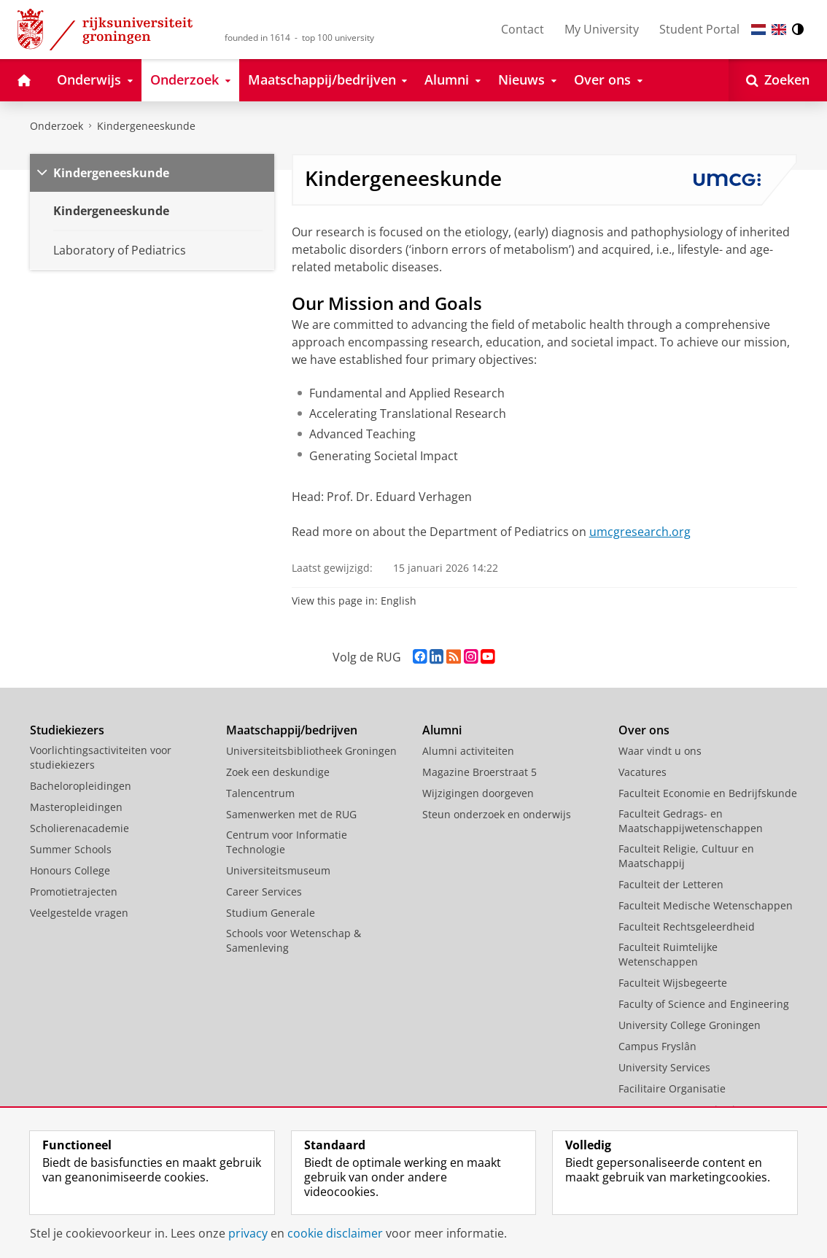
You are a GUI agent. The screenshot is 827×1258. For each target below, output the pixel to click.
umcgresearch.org (640, 532)
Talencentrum (260, 793)
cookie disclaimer (335, 1233)
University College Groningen (689, 1025)
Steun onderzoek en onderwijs (496, 814)
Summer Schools (71, 849)
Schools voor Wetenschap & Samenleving (293, 940)
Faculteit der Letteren (670, 884)
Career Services (264, 891)
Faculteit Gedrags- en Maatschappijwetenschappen (690, 821)
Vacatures (642, 772)
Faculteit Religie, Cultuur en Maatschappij (686, 856)
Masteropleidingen (76, 807)
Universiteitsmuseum (278, 870)
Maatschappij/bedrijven (291, 730)
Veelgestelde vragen (79, 913)
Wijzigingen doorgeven (478, 793)
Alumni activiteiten (468, 751)
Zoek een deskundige (278, 772)
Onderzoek (56, 126)
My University (601, 29)
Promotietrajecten (73, 891)
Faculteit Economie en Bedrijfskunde (707, 793)
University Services (664, 1067)
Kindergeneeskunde (146, 126)
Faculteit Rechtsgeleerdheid (686, 926)
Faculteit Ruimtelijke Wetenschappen (668, 954)
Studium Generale (270, 913)
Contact (522, 29)
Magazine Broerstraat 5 (479, 772)
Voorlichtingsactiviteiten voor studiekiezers (100, 757)
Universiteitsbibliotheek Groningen (311, 751)
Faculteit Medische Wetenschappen (705, 905)
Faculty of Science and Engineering (703, 1004)
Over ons (643, 730)
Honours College (70, 870)
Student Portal (699, 29)
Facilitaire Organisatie (672, 1088)
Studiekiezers (67, 730)
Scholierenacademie (79, 828)
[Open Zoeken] (778, 80)
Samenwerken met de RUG (291, 814)
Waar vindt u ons (660, 751)
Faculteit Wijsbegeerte (672, 983)
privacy (248, 1233)
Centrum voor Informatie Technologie (286, 842)
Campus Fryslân (657, 1046)
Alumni (442, 730)
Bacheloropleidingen (80, 786)
